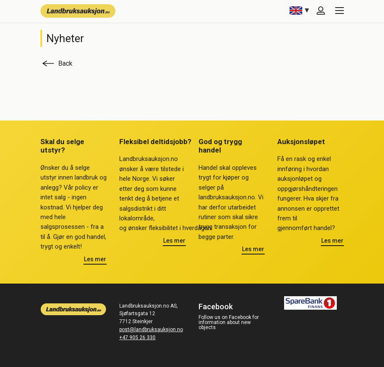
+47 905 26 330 (137, 337)
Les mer (95, 259)
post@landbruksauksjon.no (151, 329)
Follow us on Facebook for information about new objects (229, 322)
